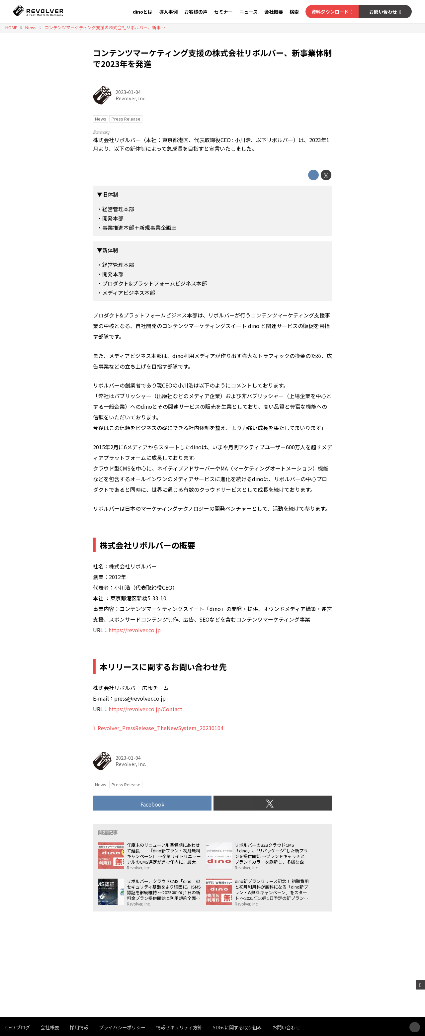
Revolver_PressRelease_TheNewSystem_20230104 (160, 728)
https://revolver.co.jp (135, 630)
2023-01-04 (128, 91)
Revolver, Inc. (131, 98)
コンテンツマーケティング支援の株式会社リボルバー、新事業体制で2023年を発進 (212, 58)
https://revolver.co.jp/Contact (145, 709)
